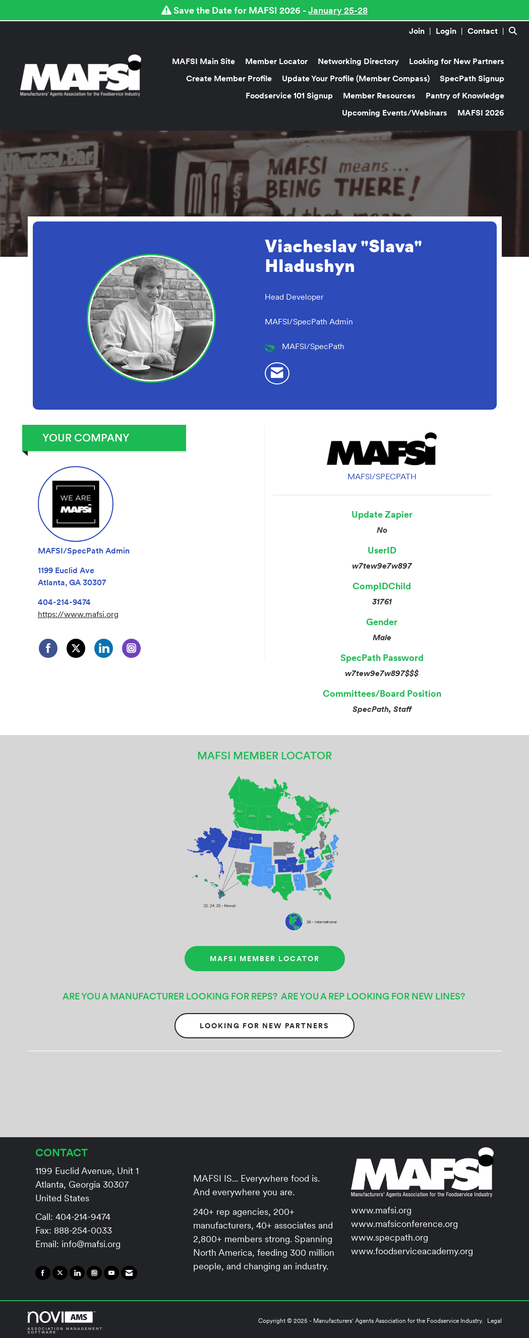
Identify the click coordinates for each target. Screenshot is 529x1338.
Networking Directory (358, 61)
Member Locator (276, 61)
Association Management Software (65, 1322)
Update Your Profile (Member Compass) (356, 78)
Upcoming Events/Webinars (394, 112)
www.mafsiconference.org (404, 1224)
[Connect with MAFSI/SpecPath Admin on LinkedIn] (103, 648)
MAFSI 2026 (480, 112)
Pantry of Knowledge (465, 95)
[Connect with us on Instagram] (94, 1273)
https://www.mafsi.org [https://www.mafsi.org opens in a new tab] (78, 614)
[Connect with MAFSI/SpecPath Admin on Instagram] (131, 648)
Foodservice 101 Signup (289, 95)
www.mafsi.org (381, 1210)
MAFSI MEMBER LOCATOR (265, 958)
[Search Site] (515, 31)
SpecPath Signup (472, 78)
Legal (494, 1320)
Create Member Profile (229, 78)
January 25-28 (338, 10)
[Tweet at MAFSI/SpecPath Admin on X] (76, 648)
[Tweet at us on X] (60, 1273)
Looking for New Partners (456, 61)
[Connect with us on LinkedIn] (77, 1273)
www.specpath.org (389, 1237)
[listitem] (421, 31)
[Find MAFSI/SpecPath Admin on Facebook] (48, 648)
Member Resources (379, 95)
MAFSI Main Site (203, 61)
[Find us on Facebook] (42, 1273)
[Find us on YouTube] (111, 1273)
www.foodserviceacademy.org (412, 1251)
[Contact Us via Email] (129, 1273)
